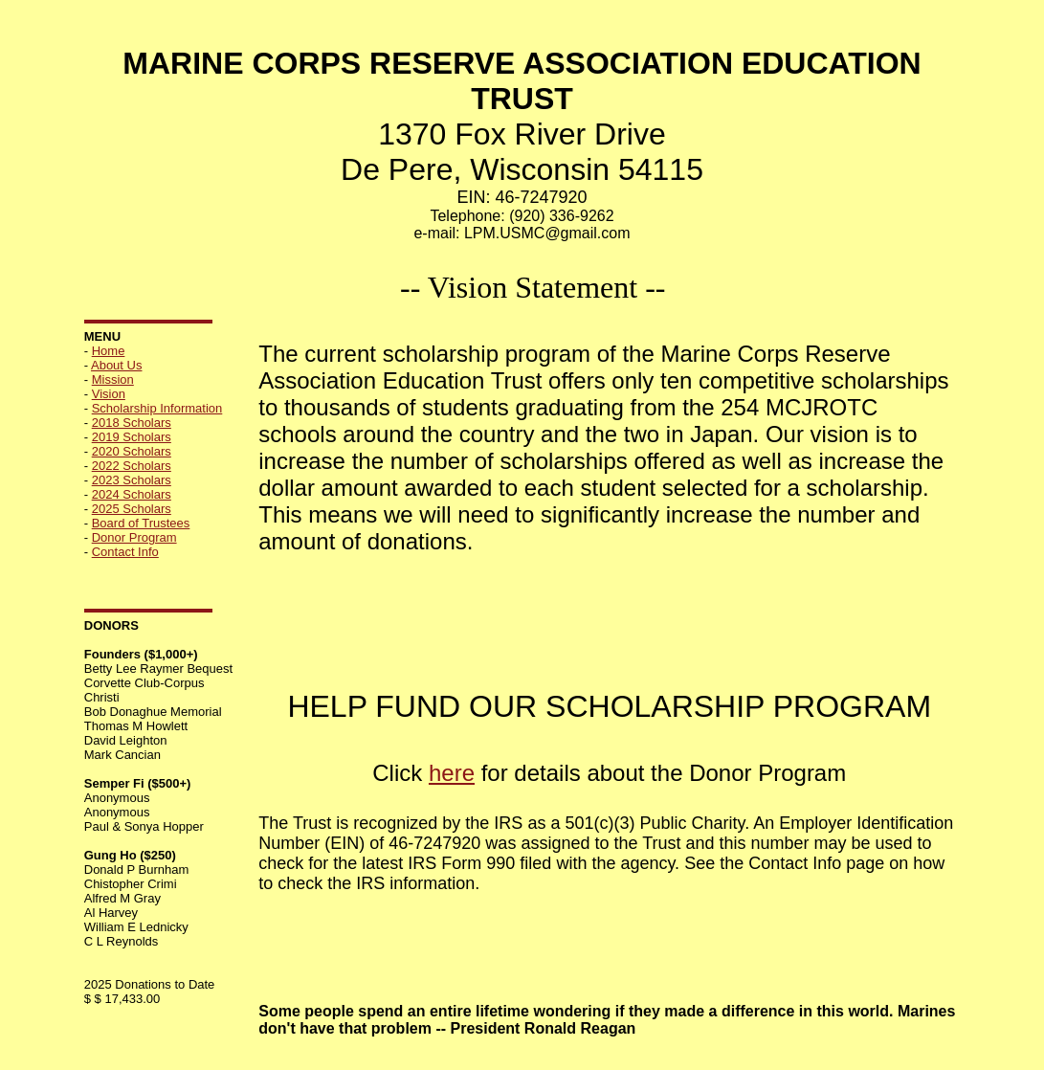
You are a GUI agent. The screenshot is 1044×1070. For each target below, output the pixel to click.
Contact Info (125, 552)
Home (108, 351)
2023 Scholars (131, 480)
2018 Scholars (131, 422)
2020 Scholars (131, 451)
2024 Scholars (131, 494)
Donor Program (134, 537)
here (452, 773)
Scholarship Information (157, 408)
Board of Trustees (141, 523)
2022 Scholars (131, 465)
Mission (113, 379)
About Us (116, 365)
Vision (108, 394)
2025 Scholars (131, 509)
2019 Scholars (131, 437)
